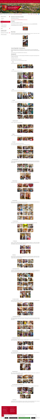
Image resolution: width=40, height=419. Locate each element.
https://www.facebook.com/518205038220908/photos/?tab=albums (19, 19)
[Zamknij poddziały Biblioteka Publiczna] (9, 16)
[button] (25, 30)
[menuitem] (2, 1)
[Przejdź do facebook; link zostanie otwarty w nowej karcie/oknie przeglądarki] (38, 14)
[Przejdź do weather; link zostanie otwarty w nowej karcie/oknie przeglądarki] (36, 14)
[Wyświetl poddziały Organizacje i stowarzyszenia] (9, 32)
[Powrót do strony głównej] (2, 14)
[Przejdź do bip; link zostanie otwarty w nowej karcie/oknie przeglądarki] (34, 14)
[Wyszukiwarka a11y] (31, 14)
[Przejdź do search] (29, 14)
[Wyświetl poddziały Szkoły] (9, 28)
